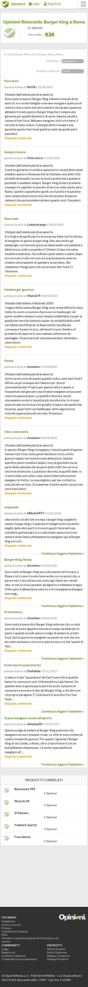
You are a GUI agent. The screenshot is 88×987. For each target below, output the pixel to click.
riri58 (31, 87)
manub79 (34, 295)
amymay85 (35, 724)
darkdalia (33, 671)
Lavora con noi (11, 924)
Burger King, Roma (18, 559)
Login (36, 3)
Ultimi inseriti (56, 949)
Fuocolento (22, 837)
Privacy (6, 928)
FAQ (4, 934)
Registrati (54, 3)
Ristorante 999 (24, 789)
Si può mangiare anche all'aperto (28, 718)
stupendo (11, 507)
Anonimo (33, 366)
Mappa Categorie (58, 955)
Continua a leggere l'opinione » (62, 553)
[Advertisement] (44, 873)
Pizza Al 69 (21, 801)
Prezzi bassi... (14, 612)
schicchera (35, 158)
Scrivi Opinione (57, 952)
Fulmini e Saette (25, 825)
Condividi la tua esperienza (19, 959)
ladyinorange (36, 224)
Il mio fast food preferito (22, 665)
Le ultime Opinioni (14, 955)
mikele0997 (35, 513)
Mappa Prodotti (57, 959)
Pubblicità (8, 921)
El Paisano (21, 813)
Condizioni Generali (15, 931)
